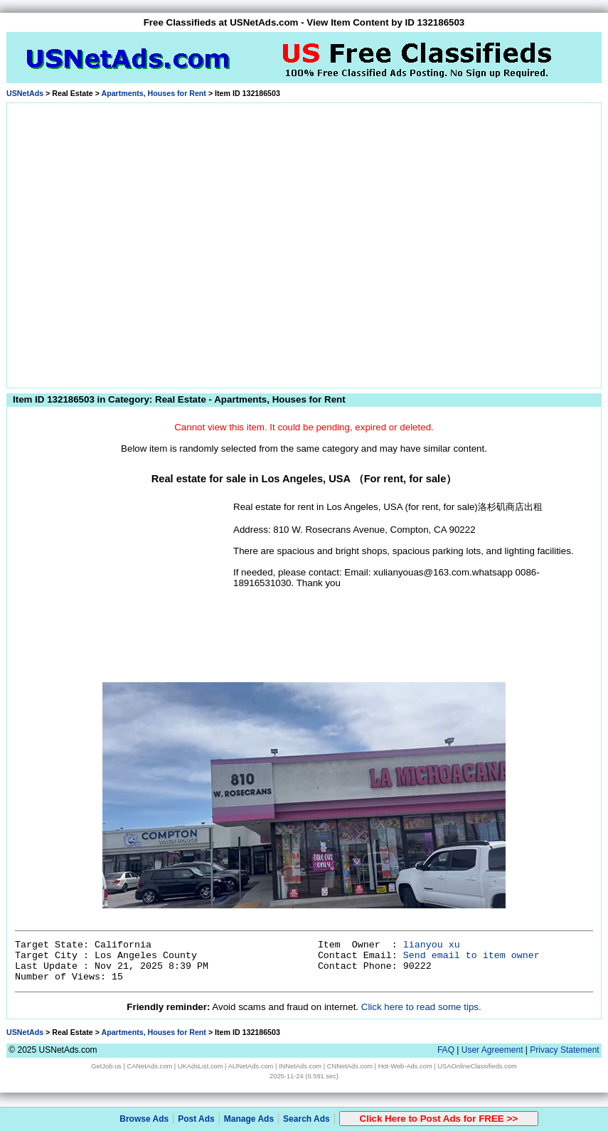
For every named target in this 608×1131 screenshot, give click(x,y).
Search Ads (306, 1119)
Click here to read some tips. (421, 1007)
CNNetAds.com (350, 1066)
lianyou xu (431, 945)
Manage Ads (249, 1119)
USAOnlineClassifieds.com (476, 1066)
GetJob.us (106, 1066)
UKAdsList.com (200, 1066)
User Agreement (492, 1050)
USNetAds (24, 93)
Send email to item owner (471, 955)
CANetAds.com (149, 1066)
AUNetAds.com (251, 1066)
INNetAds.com (300, 1066)
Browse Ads (144, 1119)
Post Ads (196, 1119)
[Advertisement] (136, 243)
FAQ (445, 1050)
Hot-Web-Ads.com (405, 1066)
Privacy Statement (564, 1050)
